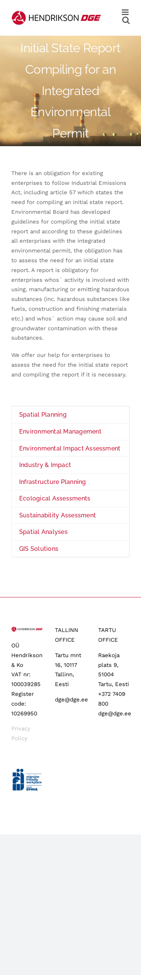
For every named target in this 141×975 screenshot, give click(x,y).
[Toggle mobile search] (126, 20)
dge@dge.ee (71, 699)
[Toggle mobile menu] (126, 12)
